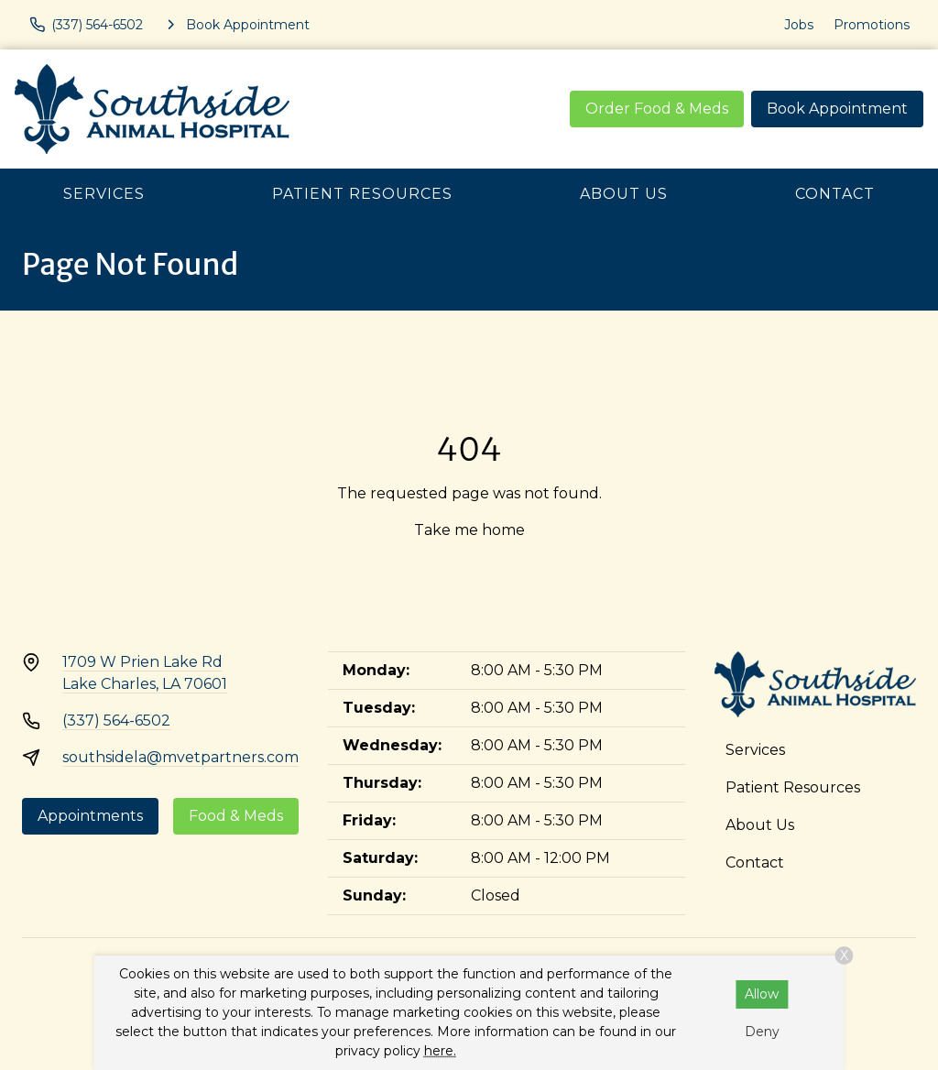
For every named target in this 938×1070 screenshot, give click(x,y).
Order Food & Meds (656, 108)
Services (104, 193)
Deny (762, 1031)
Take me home (469, 530)
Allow (762, 994)
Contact (835, 193)
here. (440, 1051)
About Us (624, 193)
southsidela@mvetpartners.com (180, 757)
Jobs (798, 24)
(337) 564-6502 (116, 720)
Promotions (872, 24)
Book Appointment (837, 108)
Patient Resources (362, 193)
